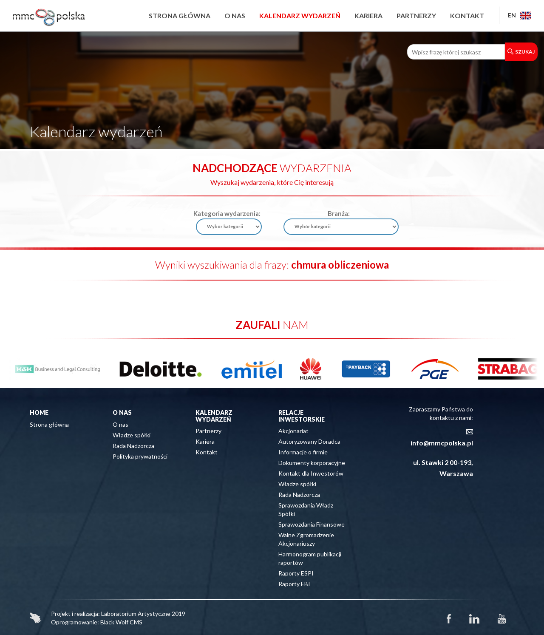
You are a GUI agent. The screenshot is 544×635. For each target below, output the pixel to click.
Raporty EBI (294, 583)
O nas (234, 15)
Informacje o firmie (303, 452)
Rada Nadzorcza (133, 445)
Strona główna (179, 15)
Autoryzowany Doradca (309, 441)
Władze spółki (131, 435)
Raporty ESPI (296, 573)
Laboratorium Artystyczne (135, 613)
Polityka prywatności (140, 456)
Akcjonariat (293, 430)
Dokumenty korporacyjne (311, 462)
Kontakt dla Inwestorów (310, 473)
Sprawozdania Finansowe (311, 524)
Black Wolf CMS (121, 622)
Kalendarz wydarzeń (299, 15)
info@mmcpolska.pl (442, 443)
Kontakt (467, 15)
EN (519, 15)
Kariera (368, 15)
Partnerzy (416, 15)
